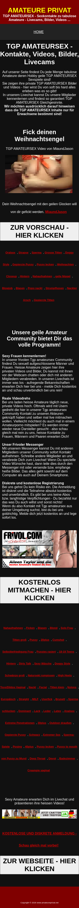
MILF (35, 699)
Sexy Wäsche (42, 663)
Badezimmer (67, 758)
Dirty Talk (25, 663)
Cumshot (58, 639)
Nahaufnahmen (42, 276)
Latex (57, 711)
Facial (43, 687)
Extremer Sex (51, 734)
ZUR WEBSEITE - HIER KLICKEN (39, 865)
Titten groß (19, 639)
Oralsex (10, 252)
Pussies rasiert (46, 651)
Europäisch (8, 699)
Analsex (69, 711)
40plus (29, 746)
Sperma (37, 252)
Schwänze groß (15, 675)
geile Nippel (62, 276)
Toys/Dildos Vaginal (12, 687)
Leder (47, 711)
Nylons (71, 687)
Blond (54, 627)
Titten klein (57, 687)
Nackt (32, 687)
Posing (17, 746)
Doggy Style (62, 663)
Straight (24, 699)
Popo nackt (35, 288)
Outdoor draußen (61, 722)
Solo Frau (67, 627)
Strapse (23, 252)
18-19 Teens (66, 651)
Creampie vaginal (39, 770)
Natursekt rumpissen (41, 675)
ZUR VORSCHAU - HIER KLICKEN (39, 231)
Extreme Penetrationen (19, 722)
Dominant (25, 711)
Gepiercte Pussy (22, 264)
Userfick (47, 699)
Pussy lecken (45, 264)
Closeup (11, 276)
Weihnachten (65, 264)
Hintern (24, 276)
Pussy (34, 639)
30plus (42, 722)
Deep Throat (38, 758)
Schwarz (34, 734)
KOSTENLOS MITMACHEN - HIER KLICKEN (39, 590)
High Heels (65, 675)
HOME (39, 32)
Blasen (20, 288)
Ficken (30, 627)
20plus (45, 639)
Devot (52, 758)
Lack (37, 711)
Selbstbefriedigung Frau (17, 651)
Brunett (60, 699)
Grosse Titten (53, 252)
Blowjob (7, 288)
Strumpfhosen (55, 288)
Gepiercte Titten (44, 300)
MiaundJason (56, 212)
